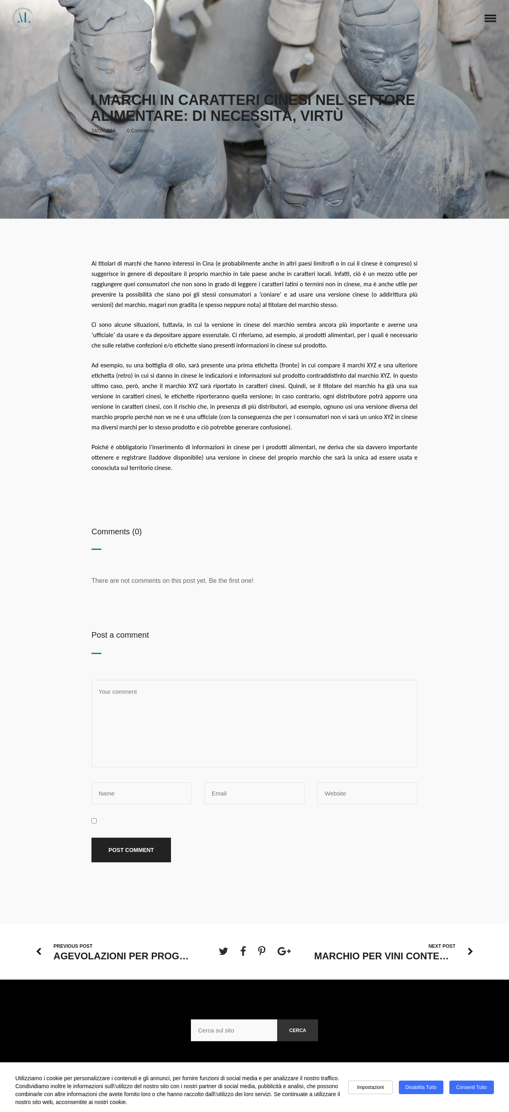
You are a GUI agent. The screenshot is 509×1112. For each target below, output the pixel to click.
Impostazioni (370, 1087)
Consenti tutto (471, 1087)
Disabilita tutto (421, 1087)
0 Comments (140, 131)
